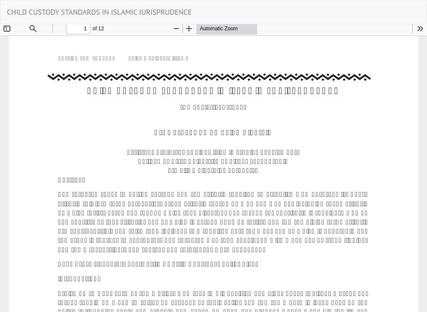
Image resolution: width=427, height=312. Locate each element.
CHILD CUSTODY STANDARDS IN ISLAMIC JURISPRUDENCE (99, 12)
